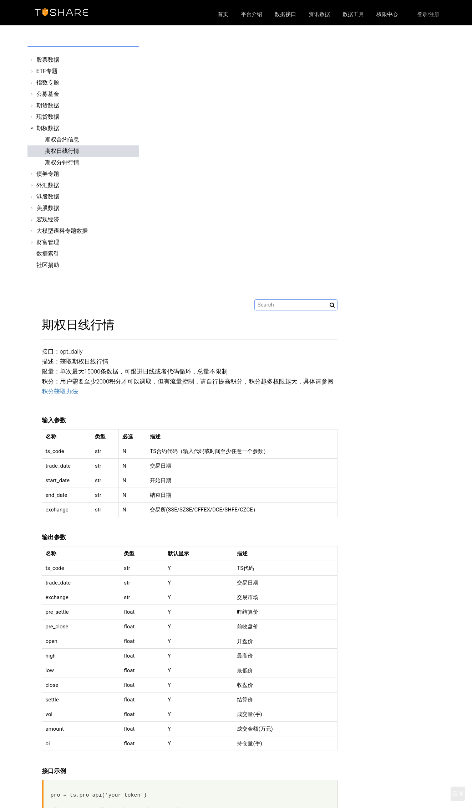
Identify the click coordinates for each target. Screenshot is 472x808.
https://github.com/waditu (357, 796)
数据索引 (47, 253)
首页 (223, 14)
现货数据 (47, 116)
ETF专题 (47, 71)
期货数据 (47, 105)
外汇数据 (47, 185)
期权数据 (47, 128)
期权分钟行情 (62, 162)
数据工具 (353, 14)
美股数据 (47, 208)
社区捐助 (47, 265)
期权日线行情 (62, 151)
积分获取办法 (164, 138)
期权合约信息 (62, 139)
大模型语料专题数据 (62, 230)
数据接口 (285, 14)
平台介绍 (251, 14)
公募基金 (47, 94)
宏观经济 (47, 219)
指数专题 (47, 82)
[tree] (79, 162)
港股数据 (47, 196)
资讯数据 (319, 14)
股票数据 (47, 59)
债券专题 (47, 173)
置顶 (457, 794)
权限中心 (387, 14)
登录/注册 (428, 14)
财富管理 (47, 242)
